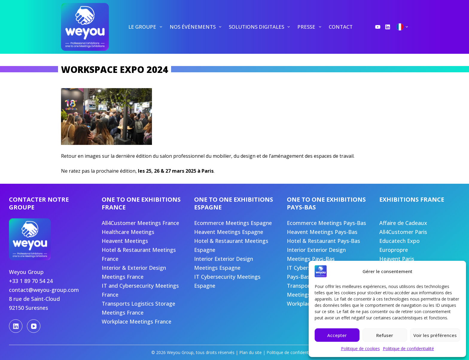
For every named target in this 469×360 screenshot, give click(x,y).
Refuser (384, 335)
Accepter (337, 335)
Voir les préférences (435, 335)
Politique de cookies (360, 348)
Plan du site (250, 352)
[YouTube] (377, 27)
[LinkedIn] (387, 27)
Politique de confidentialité (408, 348)
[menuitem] (145, 27)
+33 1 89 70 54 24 (31, 280)
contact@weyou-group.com (44, 289)
